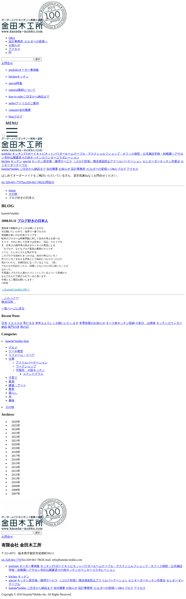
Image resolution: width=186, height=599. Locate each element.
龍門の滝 (13, 326)
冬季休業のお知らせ (92, 323)
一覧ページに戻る (12, 308)
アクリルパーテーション (32, 362)
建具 (19, 157)
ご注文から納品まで (33, 168)
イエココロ (15, 323)
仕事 (11, 358)
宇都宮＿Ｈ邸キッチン (30, 370)
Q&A (12, 37)
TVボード (30, 153)
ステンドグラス (33, 373)
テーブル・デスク (85, 153)
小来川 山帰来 (145, 323)
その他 (26, 157)
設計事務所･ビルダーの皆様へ (28, 41)
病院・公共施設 (144, 153)
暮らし (13, 392)
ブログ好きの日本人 (32, 221)
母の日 (24, 326)
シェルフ (102, 153)
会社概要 (52, 168)
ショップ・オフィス (121, 153)
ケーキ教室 (16, 351)
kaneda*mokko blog (17, 341)
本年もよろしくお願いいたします (57, 323)
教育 (11, 389)
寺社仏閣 (10, 157)
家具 (11, 381)
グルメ (13, 347)
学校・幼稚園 (163, 153)
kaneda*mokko (10, 168)
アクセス (14, 48)
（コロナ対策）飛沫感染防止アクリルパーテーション (107, 161)
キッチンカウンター (43, 157)
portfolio (6, 153)
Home (12, 190)
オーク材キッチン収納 (120, 323)
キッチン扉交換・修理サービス (52, 161)
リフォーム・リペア (22, 354)
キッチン (18, 153)
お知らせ (14, 45)
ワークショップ (26, 366)
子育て (13, 377)
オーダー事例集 (29, 566)
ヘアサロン (33, 569)
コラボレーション (67, 157)
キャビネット (44, 153)
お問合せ (7, 63)
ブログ (121, 168)
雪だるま (29, 323)
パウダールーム (63, 153)
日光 (4, 323)
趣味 (11, 400)
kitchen (5, 161)
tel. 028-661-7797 (22, 182)
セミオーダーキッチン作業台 (161, 161)
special (27, 161)
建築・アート (17, 385)
